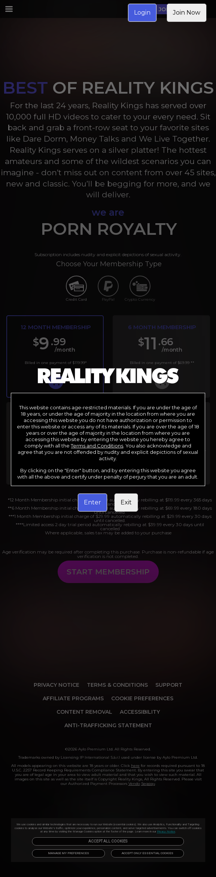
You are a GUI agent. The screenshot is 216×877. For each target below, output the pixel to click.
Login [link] (142, 12)
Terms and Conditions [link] (97, 446)
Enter (92, 502)
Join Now (186, 12)
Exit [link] (126, 502)
